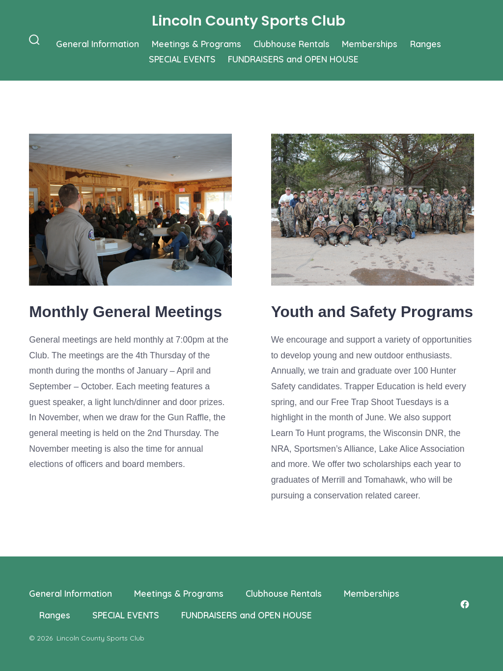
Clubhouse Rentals (291, 43)
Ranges (425, 43)
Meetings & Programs (196, 43)
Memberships (369, 43)
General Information (97, 43)
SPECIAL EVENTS (182, 59)
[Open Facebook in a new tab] (465, 604)
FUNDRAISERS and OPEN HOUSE (293, 59)
